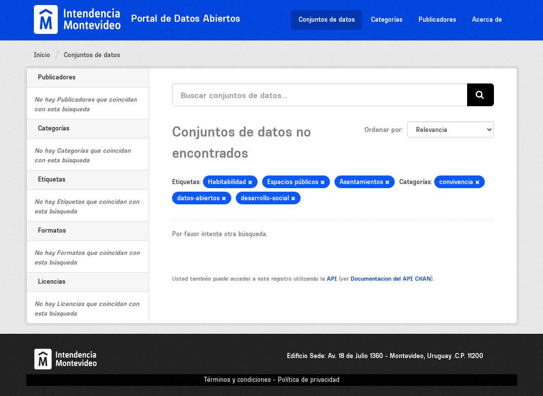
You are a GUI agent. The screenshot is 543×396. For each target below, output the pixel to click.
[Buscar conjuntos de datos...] (320, 94)
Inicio (42, 55)
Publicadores (437, 19)
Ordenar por (382, 129)
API (332, 278)
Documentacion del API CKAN (391, 278)
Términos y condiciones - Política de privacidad (272, 379)
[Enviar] (480, 94)
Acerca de (487, 19)
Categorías (386, 19)
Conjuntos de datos (327, 19)
